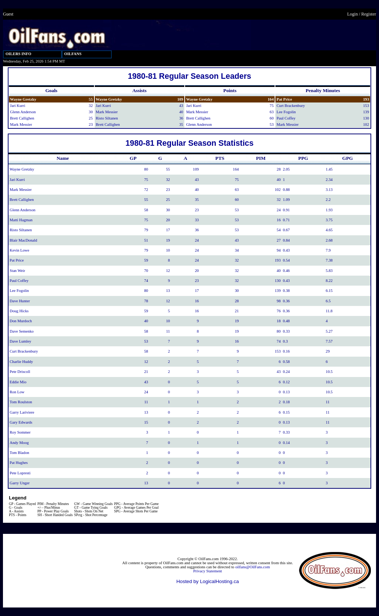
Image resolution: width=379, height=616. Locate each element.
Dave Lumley (20, 341)
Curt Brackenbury (290, 106)
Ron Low (17, 392)
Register (368, 14)
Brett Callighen (22, 118)
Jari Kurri (17, 106)
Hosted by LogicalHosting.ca (207, 581)
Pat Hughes (19, 463)
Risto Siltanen (107, 118)
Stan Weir (17, 271)
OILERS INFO (18, 54)
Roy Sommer (20, 432)
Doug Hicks (19, 311)
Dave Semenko (22, 331)
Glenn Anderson (23, 112)
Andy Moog (19, 443)
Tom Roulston (21, 402)
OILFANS (73, 54)
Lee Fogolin (286, 112)
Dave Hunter (20, 301)
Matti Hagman (21, 220)
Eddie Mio (18, 382)
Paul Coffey (285, 118)
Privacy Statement (207, 571)
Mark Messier (21, 124)
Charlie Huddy (21, 362)
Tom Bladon (19, 453)
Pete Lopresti (20, 473)
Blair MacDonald (23, 240)
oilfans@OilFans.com (252, 567)
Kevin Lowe (19, 250)
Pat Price (284, 99)
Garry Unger (20, 483)
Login (352, 14)
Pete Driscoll (20, 372)
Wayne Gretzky (23, 99)
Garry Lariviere (22, 412)
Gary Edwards (21, 422)
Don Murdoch (21, 321)
